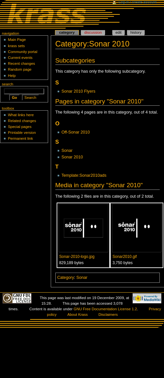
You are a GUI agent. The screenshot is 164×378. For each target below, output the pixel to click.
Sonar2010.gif (125, 256)
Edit (118, 32)
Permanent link (20, 138)
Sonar (67, 150)
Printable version (22, 133)
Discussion (92, 32)
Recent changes (21, 63)
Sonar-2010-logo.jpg (77, 256)
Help (12, 76)
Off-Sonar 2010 (76, 132)
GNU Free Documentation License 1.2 (105, 309)
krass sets (16, 46)
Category (65, 277)
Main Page (17, 40)
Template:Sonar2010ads (84, 175)
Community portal (22, 52)
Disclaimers (108, 314)
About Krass (77, 314)
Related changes (22, 121)
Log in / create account (137, 2)
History (135, 32)
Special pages (19, 127)
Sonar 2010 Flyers (79, 91)
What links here (21, 115)
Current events (20, 58)
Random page (19, 69)
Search (7, 84)
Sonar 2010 (72, 157)
